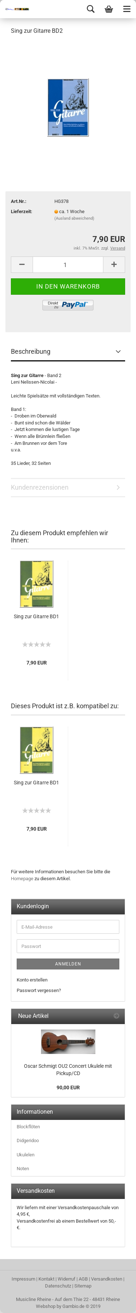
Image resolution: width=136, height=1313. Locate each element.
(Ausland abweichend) (74, 218)
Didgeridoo (28, 1140)
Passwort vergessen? (39, 990)
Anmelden (68, 964)
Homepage (22, 878)
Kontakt (46, 1279)
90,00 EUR (68, 1087)
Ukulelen (25, 1154)
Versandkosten (106, 1279)
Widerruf (66, 1279)
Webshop (45, 1306)
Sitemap (82, 1286)
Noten (23, 1168)
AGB (83, 1279)
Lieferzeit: (21, 211)
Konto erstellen (32, 980)
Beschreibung (30, 351)
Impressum (23, 1279)
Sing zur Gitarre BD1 (36, 616)
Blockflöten (28, 1126)
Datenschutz (58, 1286)
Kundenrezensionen (40, 487)
